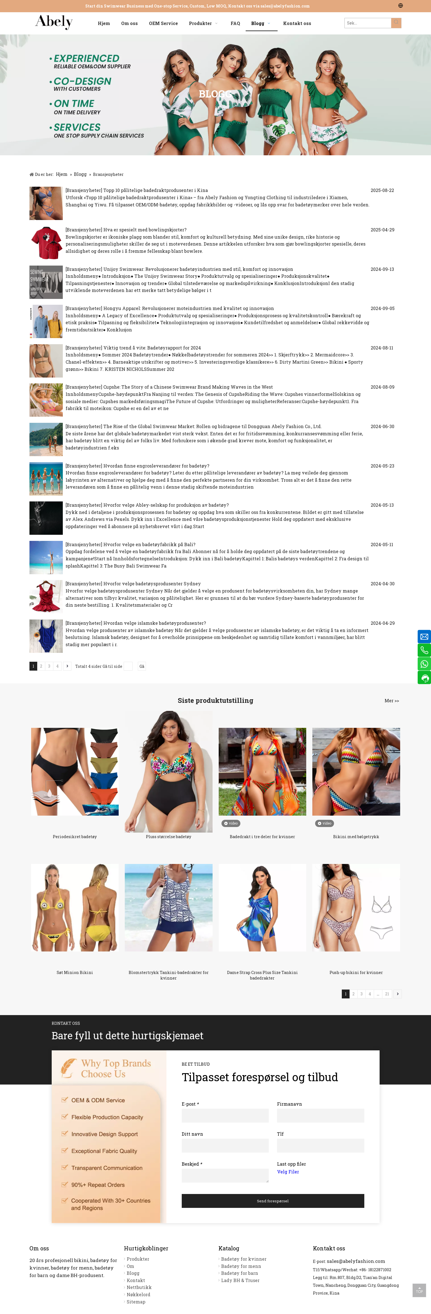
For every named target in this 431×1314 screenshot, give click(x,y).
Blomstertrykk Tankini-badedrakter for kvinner (169, 975)
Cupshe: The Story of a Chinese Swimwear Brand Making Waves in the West (188, 387)
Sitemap (136, 1302)
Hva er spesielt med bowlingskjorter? (144, 230)
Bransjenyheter (84, 190)
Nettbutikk (139, 1287)
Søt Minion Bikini (75, 972)
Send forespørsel (273, 1200)
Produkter (138, 1259)
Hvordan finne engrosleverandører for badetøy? (156, 466)
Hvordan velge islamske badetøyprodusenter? (154, 623)
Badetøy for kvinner (243, 1259)
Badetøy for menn (241, 1266)
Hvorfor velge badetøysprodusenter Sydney (152, 583)
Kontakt (136, 1280)
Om (130, 1266)
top (419, 1290)
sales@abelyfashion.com (285, 6)
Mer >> (392, 700)
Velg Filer (288, 1172)
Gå (141, 666)
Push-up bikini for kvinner (356, 972)
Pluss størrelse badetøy (168, 836)
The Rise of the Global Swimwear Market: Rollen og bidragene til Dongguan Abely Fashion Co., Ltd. (212, 426)
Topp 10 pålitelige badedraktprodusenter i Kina (155, 190)
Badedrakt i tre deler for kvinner (262, 836)
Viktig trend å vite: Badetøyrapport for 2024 (152, 348)
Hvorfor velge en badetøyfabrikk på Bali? (149, 544)
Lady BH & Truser (240, 1280)
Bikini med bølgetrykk (356, 836)
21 (387, 993)
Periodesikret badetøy (75, 836)
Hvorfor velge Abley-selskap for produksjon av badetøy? (166, 505)
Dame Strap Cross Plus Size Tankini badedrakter (262, 975)
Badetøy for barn (239, 1273)
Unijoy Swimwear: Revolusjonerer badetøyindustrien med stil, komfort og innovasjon (198, 269)
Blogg (133, 1273)
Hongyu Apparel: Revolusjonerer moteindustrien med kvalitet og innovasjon (188, 308)
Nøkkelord (138, 1294)
